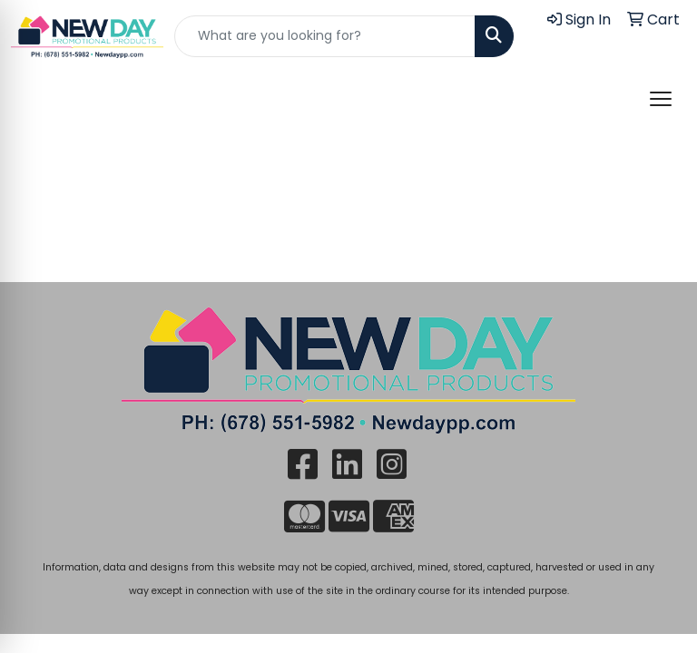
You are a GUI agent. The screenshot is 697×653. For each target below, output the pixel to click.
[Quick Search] (325, 36)
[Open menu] (661, 99)
